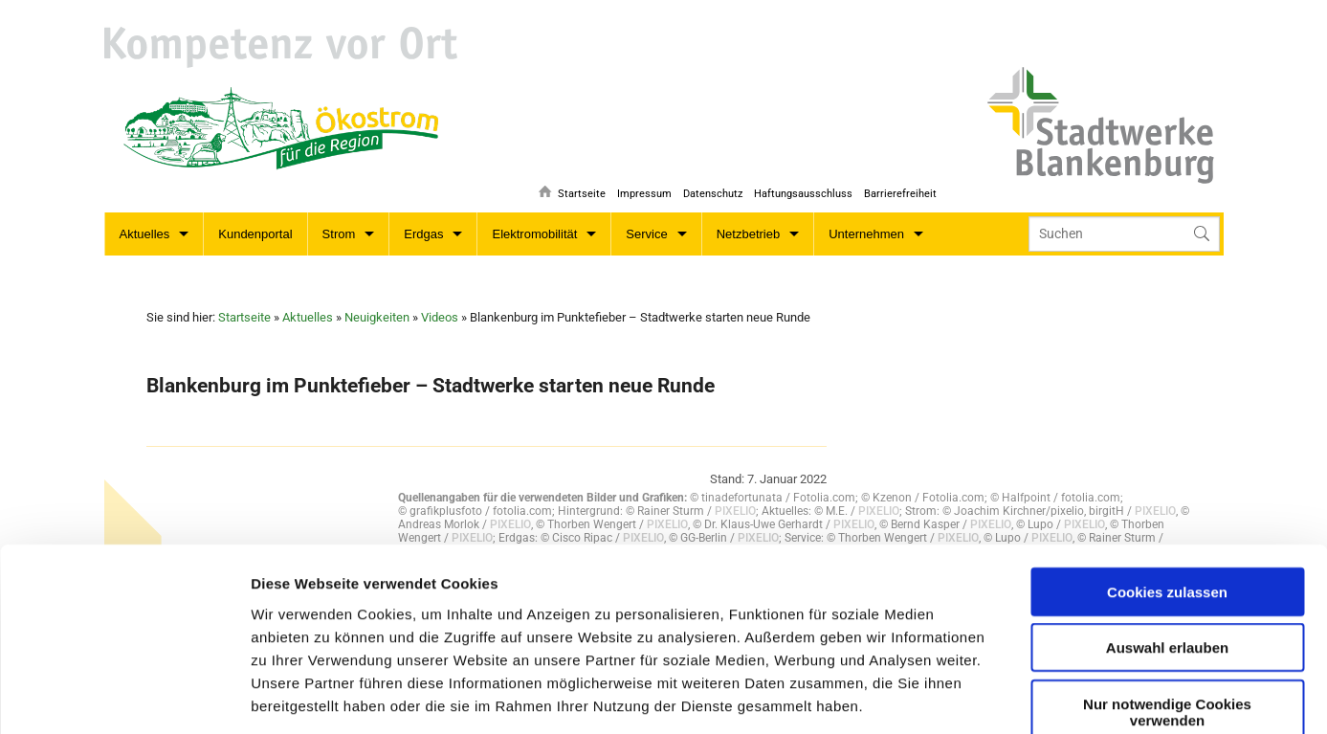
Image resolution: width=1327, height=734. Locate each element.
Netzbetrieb (748, 234)
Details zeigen (720, 696)
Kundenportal (255, 234)
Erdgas (423, 234)
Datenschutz (709, 187)
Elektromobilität (534, 234)
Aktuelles (145, 234)
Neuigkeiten (376, 317)
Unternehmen (866, 234)
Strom (339, 234)
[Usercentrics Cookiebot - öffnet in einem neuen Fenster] (124, 696)
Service (646, 234)
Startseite (574, 187)
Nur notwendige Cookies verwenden (1167, 566)
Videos (439, 317)
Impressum (638, 187)
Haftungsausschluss (801, 187)
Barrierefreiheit (900, 187)
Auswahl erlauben (1167, 502)
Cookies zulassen (1167, 446)
